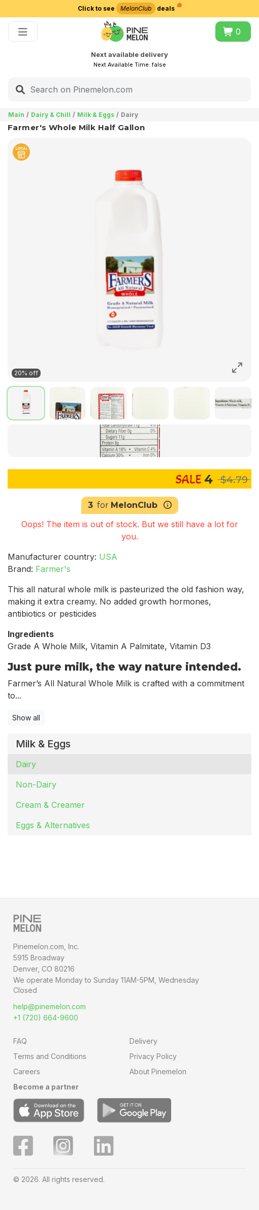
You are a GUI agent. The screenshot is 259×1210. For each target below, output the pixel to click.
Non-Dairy (36, 784)
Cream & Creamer (50, 805)
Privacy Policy (153, 1056)
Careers (26, 1071)
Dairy (26, 764)
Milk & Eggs (95, 114)
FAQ (20, 1041)
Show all (26, 717)
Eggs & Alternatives (53, 825)
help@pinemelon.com (49, 1006)
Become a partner (46, 1086)
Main (16, 114)
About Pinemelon (158, 1071)
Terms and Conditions (49, 1056)
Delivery (143, 1041)
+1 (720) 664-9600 (45, 1017)
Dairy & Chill (51, 114)
